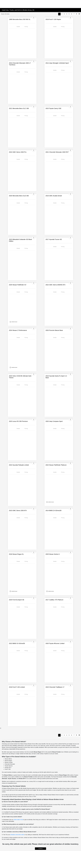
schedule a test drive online (17, 834)
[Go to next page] (76, 14)
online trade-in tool (18, 819)
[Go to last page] (79, 14)
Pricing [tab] (26, 26)
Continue (40, 848)
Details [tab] (18, 26)
